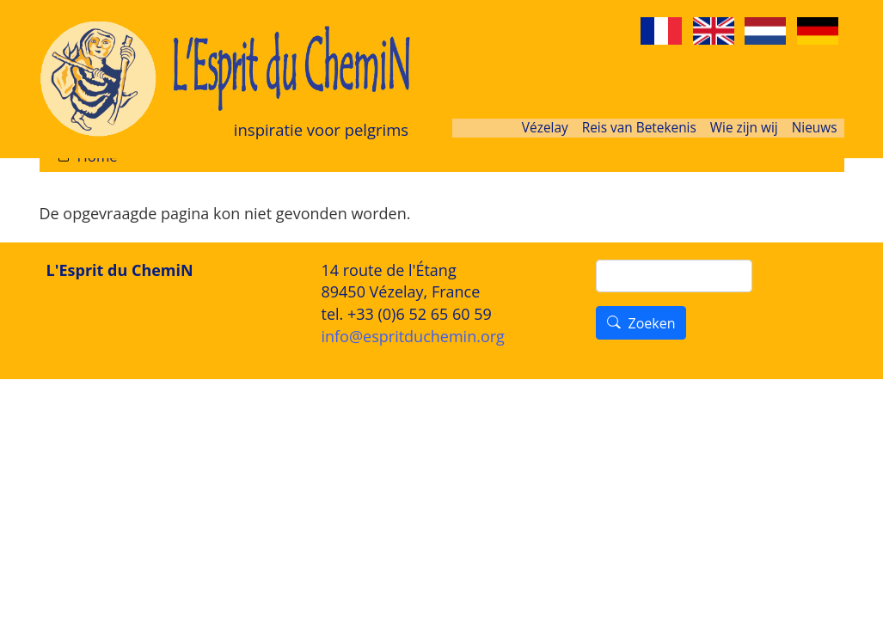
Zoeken (651, 323)
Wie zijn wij (744, 128)
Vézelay (545, 128)
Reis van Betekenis (639, 128)
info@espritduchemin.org (412, 336)
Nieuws (814, 128)
